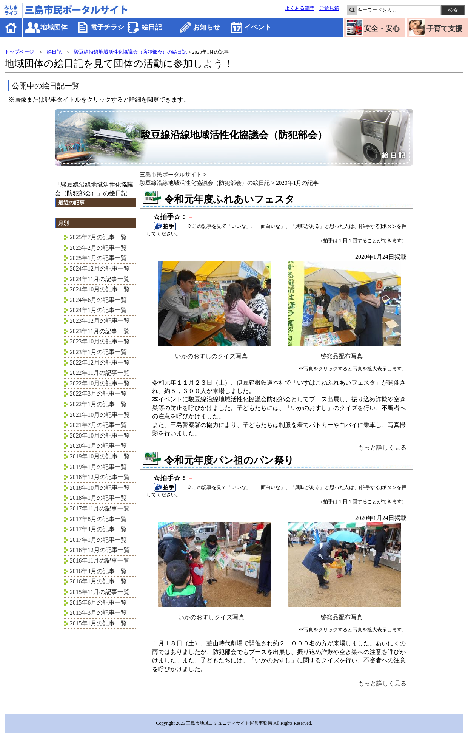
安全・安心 (382, 28)
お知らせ (206, 27)
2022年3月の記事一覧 (98, 393)
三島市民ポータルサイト (171, 174)
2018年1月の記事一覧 (98, 498)
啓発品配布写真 (344, 353)
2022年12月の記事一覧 (100, 362)
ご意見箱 (329, 8)
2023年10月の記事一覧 (100, 341)
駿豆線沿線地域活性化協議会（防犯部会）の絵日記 (130, 52)
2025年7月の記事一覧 (98, 237)
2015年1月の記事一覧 (98, 623)
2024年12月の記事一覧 (100, 268)
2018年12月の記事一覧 (100, 477)
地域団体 (54, 27)
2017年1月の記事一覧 (98, 540)
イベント (257, 27)
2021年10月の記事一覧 (100, 414)
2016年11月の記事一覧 (99, 560)
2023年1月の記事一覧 (98, 352)
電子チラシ (107, 27)
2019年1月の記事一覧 (98, 467)
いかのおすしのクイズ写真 (214, 353)
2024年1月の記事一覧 (98, 310)
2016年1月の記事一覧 (98, 581)
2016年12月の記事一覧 (100, 550)
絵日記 (152, 27)
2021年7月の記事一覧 (98, 425)
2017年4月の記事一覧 (98, 529)
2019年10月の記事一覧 (100, 456)
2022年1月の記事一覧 (98, 404)
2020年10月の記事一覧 (100, 435)
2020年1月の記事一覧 (98, 445)
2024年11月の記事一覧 (99, 279)
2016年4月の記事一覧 (98, 571)
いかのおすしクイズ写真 (214, 614)
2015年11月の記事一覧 (99, 592)
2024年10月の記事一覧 (100, 289)
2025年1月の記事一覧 (98, 258)
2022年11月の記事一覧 (99, 373)
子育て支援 (444, 28)
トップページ (19, 52)
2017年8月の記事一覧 (98, 519)
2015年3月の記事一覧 (98, 612)
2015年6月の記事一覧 (98, 602)
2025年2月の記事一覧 (98, 247)
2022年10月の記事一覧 (100, 383)
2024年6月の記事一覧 (98, 300)
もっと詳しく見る (382, 447)
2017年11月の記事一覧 (99, 508)
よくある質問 (299, 8)
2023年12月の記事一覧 (100, 320)
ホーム (11, 27)
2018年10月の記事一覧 (100, 487)
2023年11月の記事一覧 (99, 331)
